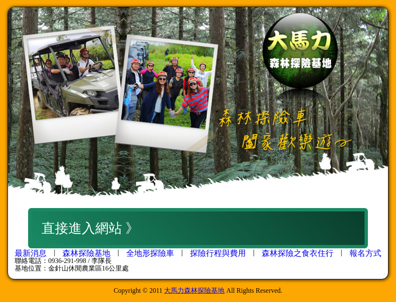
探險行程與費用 (218, 253)
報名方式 (365, 253)
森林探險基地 (86, 253)
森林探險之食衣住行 (297, 253)
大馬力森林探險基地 (194, 290)
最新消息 (31, 253)
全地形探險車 (150, 253)
